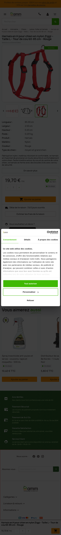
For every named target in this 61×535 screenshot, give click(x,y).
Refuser (30, 300)
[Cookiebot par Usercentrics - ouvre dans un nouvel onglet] (47, 232)
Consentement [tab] (9, 239)
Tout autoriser (30, 283)
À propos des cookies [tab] (48, 239)
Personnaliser (30, 292)
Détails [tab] (27, 239)
